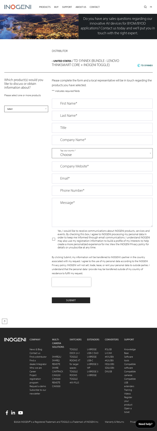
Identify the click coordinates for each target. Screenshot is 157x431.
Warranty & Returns (114, 421)
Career (33, 371)
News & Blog (36, 349)
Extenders (93, 339)
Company (35, 339)
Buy (56, 6)
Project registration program (35, 379)
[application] (145, 425)
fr (151, 7)
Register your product (128, 401)
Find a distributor (38, 356)
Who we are (36, 367)
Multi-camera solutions (58, 343)
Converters (112, 339)
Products (45, 6)
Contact (95, 6)
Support (67, 6)
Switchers (76, 339)
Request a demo (38, 386)
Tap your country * (68, 150)
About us (81, 6)
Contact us (35, 353)
